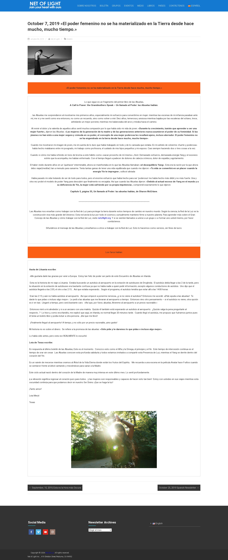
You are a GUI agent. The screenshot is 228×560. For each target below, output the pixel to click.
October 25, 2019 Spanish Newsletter (179, 487)
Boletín (104, 5)
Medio (140, 5)
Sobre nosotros (86, 5)
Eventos (129, 5)
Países (161, 5)
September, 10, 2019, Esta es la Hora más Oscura (55, 487)
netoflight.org (104, 218)
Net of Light (55, 39)
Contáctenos (176, 5)
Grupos (116, 5)
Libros (151, 5)
